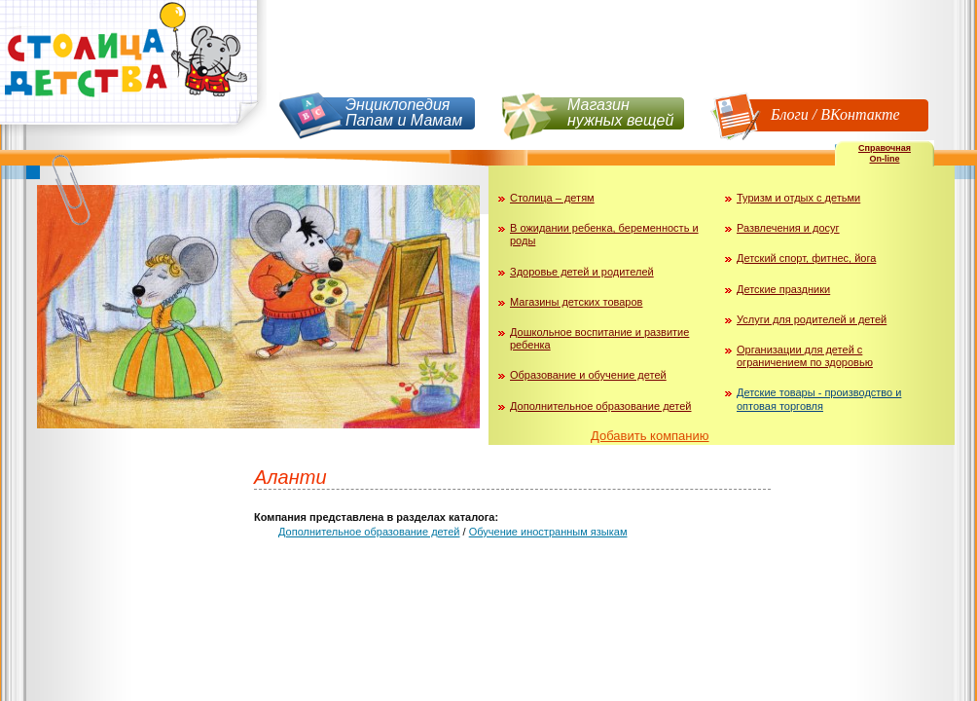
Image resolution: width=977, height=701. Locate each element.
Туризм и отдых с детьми (798, 197)
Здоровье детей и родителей (582, 271)
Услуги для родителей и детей (812, 319)
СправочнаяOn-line (884, 153)
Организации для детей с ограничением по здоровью (805, 356)
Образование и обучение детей (588, 375)
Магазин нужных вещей (620, 112)
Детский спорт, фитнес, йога (806, 258)
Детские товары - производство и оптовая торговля (819, 399)
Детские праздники (783, 289)
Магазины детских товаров (576, 302)
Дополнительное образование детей (601, 406)
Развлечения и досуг (788, 228)
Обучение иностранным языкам (548, 531)
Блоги (790, 114)
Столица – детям (552, 197)
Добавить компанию (650, 435)
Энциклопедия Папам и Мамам (403, 112)
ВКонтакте (859, 114)
